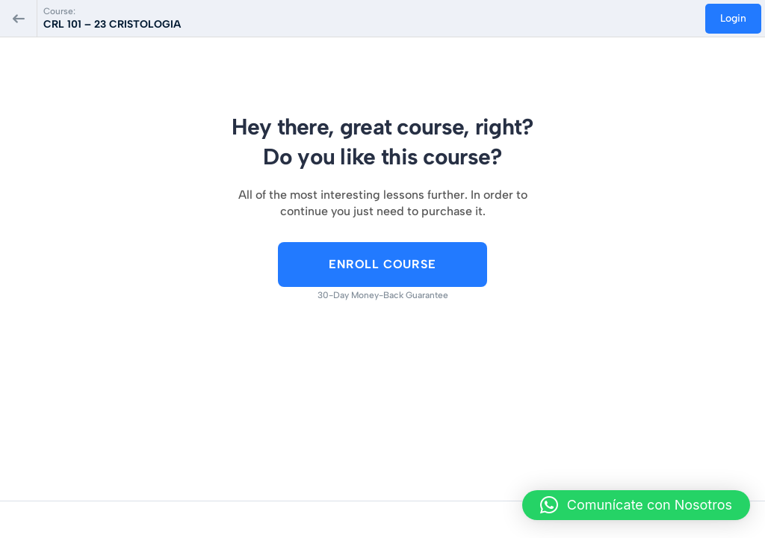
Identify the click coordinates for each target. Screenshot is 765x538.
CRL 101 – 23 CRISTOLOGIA (112, 24)
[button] (636, 505)
